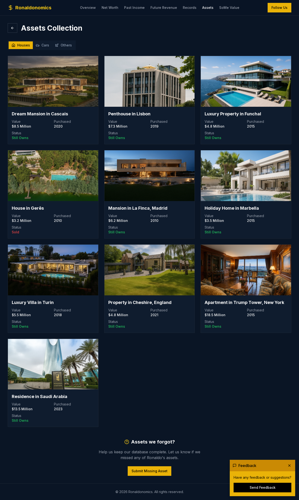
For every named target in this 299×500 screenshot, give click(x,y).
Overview (88, 8)
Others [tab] (63, 45)
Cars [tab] (42, 45)
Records (189, 8)
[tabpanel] (149, 266)
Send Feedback (263, 487)
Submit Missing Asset (149, 471)
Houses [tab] (21, 45)
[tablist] (42, 45)
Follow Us (279, 8)
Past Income (134, 8)
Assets (207, 8)
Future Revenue (163, 8)
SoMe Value (229, 8)
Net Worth (110, 8)
